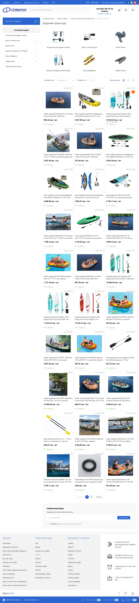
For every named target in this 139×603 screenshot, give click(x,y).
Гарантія (17, 2)
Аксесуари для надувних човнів (16, 35)
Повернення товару (74, 562)
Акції (36, 543)
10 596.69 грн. (58, 406)
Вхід (87, 2)
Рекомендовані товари (43, 574)
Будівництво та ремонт (10, 547)
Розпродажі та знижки (42, 578)
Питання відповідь (74, 581)
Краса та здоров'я (9, 574)
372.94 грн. (89, 162)
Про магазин (72, 585)
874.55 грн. (120, 487)
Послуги (38, 570)
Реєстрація (95, 2)
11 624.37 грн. (58, 324)
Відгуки (70, 566)
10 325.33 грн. (120, 121)
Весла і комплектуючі (13, 40)
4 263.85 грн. (89, 446)
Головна (6, 2)
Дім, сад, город (7, 558)
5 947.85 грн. (89, 121)
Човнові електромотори (14, 66)
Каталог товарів (21, 21)
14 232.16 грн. (89, 324)
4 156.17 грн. (120, 203)
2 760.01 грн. (120, 446)
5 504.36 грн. (120, 162)
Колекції (38, 558)
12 (36, 40)
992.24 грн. (58, 121)
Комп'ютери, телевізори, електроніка (15, 570)
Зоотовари (6, 566)
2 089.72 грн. (120, 243)
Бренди (37, 547)
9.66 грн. (89, 487)
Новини (70, 570)
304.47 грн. (58, 446)
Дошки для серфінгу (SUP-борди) (16, 51)
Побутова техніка (8, 578)
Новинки (38, 562)
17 (36, 51)
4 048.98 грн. (58, 203)
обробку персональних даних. (70, 524)
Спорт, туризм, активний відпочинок (15, 585)
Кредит (45, 2)
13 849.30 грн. (120, 284)
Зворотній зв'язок (12, 600)
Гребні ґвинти (10, 46)
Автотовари (7, 543)
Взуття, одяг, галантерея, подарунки (14, 551)
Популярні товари (41, 566)
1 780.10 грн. (58, 243)
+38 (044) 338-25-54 (104, 9)
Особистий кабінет (74, 574)
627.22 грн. (120, 365)
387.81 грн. (89, 365)
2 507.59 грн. (58, 162)
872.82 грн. (120, 324)
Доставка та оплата (31, 2)
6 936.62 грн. (120, 406)
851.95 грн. (89, 284)
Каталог (38, 555)
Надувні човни (10, 61)
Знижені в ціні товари (10, 562)
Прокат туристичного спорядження (14, 581)
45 (36, 61)
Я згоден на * (65, 524)
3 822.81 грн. (89, 203)
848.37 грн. (89, 406)
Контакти (71, 558)
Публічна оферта (73, 578)
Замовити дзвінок (104, 13)
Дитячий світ (7, 555)
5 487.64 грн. (58, 365)
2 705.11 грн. (58, 487)
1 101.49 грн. (58, 284)
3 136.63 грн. (89, 243)
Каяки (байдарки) (11, 56)
